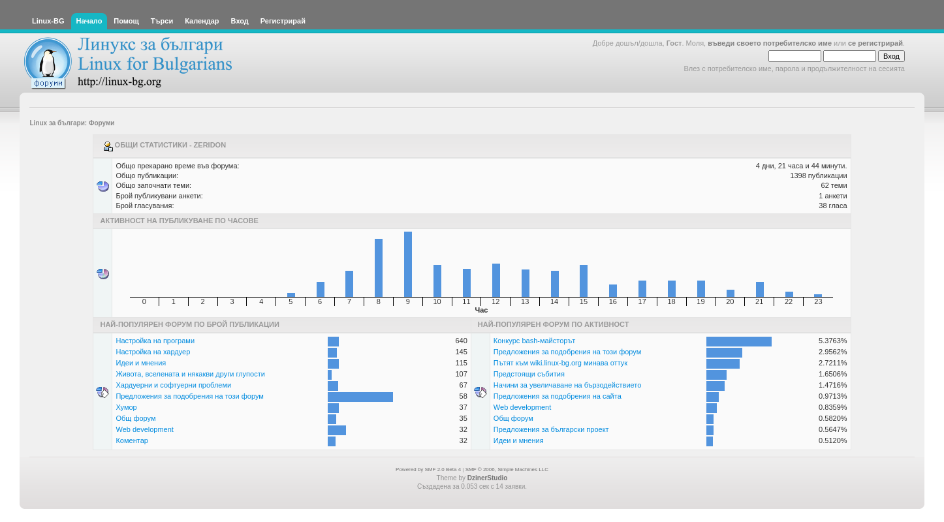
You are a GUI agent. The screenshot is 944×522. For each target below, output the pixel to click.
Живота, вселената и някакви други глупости (190, 374)
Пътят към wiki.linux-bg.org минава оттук (560, 363)
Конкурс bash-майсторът (535, 341)
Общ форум (135, 418)
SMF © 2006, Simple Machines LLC (506, 469)
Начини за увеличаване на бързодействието (568, 385)
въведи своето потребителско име (770, 43)
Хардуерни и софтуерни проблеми (173, 385)
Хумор (126, 407)
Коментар (132, 440)
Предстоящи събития (529, 374)
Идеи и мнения (141, 363)
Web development (144, 429)
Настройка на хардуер (153, 352)
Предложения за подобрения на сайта (557, 396)
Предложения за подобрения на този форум (189, 396)
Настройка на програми (155, 341)
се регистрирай (875, 43)
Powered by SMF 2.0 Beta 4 (428, 469)
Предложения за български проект (551, 429)
